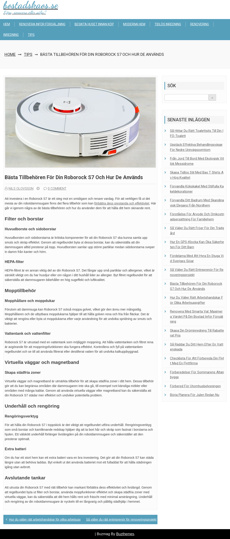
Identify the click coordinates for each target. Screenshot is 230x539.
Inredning (11, 35)
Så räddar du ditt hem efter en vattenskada (196, 347)
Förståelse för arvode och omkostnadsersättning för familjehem (197, 216)
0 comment (55, 189)
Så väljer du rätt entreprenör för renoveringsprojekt (121, 519)
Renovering (199, 24)
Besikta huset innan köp (94, 24)
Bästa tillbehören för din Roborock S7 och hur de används (196, 286)
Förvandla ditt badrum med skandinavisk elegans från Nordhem (197, 202)
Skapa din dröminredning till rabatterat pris (197, 333)
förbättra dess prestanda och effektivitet (121, 203)
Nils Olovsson (19, 189)
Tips (31, 35)
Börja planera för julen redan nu (194, 395)
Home (10, 54)
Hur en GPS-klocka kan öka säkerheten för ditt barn (197, 244)
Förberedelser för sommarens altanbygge (197, 374)
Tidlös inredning (168, 24)
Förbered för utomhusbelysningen (195, 386)
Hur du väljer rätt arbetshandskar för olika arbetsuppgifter (48, 519)
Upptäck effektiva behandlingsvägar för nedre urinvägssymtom (196, 147)
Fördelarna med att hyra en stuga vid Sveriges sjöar (197, 258)
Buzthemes (125, 534)
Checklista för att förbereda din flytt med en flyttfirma (197, 360)
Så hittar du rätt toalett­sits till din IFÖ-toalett (196, 133)
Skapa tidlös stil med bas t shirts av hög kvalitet (196, 175)
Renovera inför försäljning (42, 24)
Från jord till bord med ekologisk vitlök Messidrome (197, 161)
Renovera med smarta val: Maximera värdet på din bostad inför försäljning (196, 316)
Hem (6, 24)
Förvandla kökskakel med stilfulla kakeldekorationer (197, 188)
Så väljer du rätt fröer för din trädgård (197, 230)
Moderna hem (134, 24)
